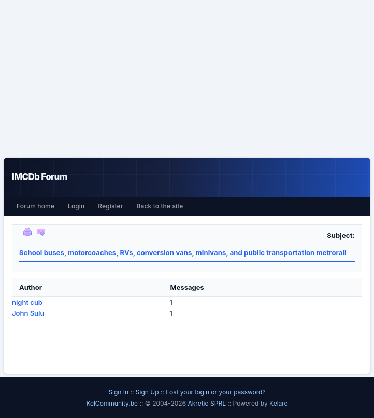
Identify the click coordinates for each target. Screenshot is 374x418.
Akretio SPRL (207, 403)
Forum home (35, 206)
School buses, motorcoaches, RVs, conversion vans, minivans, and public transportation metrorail (183, 252)
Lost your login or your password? (215, 392)
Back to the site (160, 206)
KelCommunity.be (112, 403)
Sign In (118, 392)
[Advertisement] (187, 78)
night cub (27, 302)
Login (76, 206)
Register (110, 206)
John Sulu (28, 313)
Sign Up (147, 392)
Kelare (278, 403)
